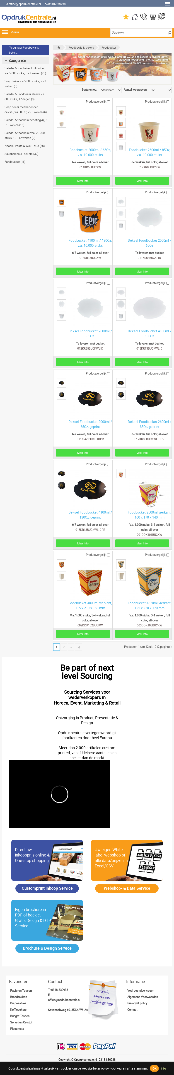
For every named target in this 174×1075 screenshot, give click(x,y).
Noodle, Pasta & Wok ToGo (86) (25, 146)
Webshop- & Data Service (127, 888)
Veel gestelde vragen (140, 990)
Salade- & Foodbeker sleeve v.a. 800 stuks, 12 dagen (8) (25, 96)
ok (154, 1068)
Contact (132, 1010)
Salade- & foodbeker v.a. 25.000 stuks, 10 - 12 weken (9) (25, 135)
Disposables (18, 1003)
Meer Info (83, 181)
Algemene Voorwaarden (142, 997)
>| (78, 647)
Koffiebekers (18, 1010)
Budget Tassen (19, 1016)
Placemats (17, 1029)
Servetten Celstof (21, 1022)
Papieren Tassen (21, 990)
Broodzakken (18, 997)
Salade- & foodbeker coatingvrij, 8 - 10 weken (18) (26, 122)
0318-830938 (59, 990)
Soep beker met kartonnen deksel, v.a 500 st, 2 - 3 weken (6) (26, 109)
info (163, 1068)
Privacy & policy (137, 1003)
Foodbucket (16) (15, 162)
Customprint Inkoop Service (47, 888)
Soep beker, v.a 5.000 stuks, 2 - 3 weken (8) (25, 83)
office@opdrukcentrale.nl (23, 4)
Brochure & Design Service (47, 948)
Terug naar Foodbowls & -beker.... (24, 50)
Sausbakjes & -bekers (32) (22, 154)
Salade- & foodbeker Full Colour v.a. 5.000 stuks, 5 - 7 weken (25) (25, 70)
